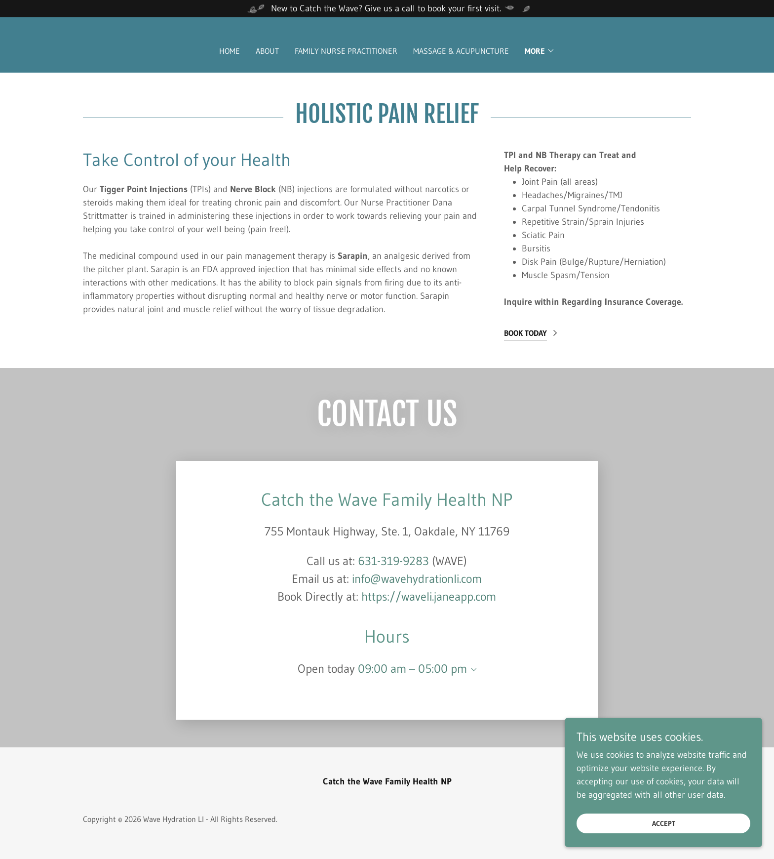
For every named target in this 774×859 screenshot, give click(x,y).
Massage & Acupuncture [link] (461, 51)
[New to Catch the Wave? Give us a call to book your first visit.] (387, 8)
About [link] (267, 51)
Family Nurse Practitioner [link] (346, 51)
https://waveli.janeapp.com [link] (428, 596)
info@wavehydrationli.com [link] (417, 579)
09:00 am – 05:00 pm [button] (412, 668)
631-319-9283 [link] (393, 561)
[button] (540, 51)
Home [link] (229, 51)
